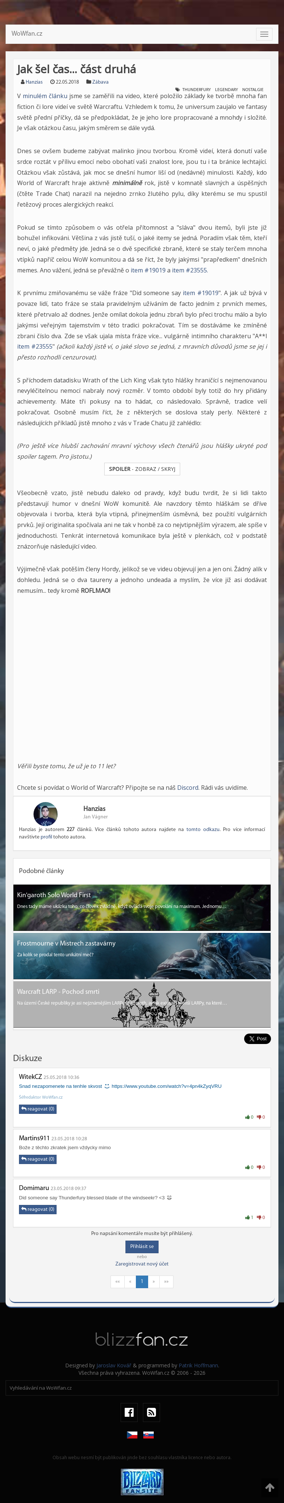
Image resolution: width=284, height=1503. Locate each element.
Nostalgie (253, 90)
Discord (187, 787)
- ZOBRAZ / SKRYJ (142, 468)
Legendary (226, 90)
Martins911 (34, 1138)
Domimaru (34, 1188)
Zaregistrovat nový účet (142, 1264)
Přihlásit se (142, 1247)
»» (166, 1281)
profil (46, 837)
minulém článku (45, 96)
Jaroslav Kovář (113, 1365)
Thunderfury (196, 90)
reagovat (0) (37, 1109)
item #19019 (148, 270)
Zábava (100, 82)
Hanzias (34, 82)
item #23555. (190, 270)
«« (117, 1281)
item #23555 (34, 346)
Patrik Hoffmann (198, 1365)
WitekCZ (30, 1077)
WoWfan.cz (27, 34)
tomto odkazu (203, 830)
